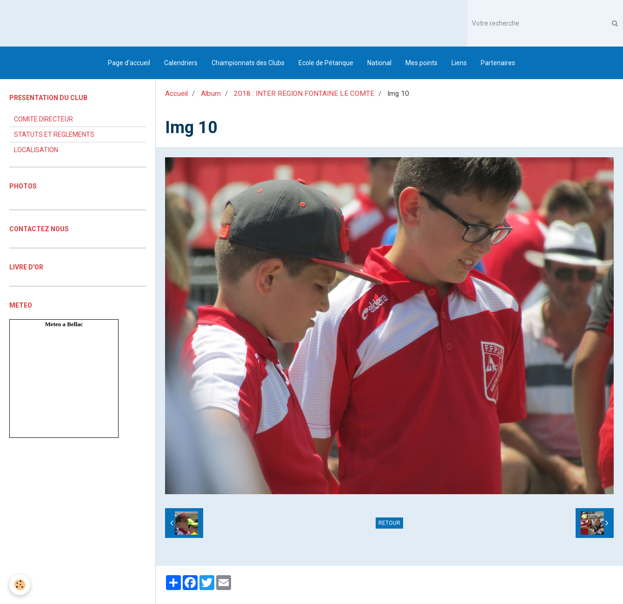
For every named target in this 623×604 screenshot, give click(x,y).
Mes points (421, 63)
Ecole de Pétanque (325, 63)
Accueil (176, 93)
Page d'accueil (129, 63)
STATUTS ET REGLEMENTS (54, 134)
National (379, 63)
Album (211, 93)
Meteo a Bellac (64, 324)
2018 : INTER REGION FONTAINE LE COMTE (304, 93)
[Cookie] (19, 584)
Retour (389, 523)
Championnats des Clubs (248, 63)
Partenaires (498, 63)
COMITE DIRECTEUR (43, 119)
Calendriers (181, 63)
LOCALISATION (36, 150)
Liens (459, 63)
